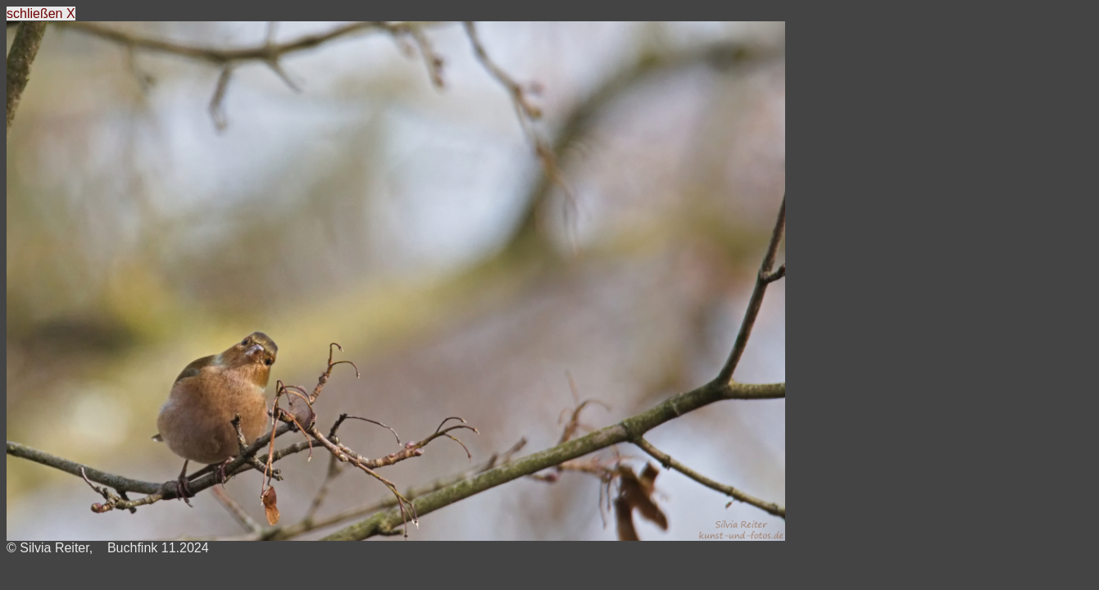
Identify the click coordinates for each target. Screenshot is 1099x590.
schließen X (41, 13)
